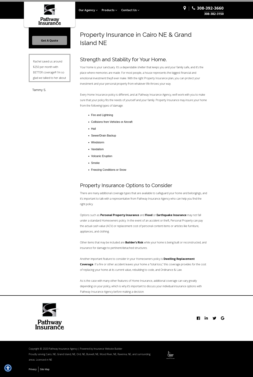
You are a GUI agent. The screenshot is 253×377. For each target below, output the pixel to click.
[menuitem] (90, 10)
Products (108, 10)
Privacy (33, 369)
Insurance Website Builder (108, 348)
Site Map (44, 369)
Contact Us (129, 10)
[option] (170, 355)
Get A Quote (49, 40)
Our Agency (87, 10)
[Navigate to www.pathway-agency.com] (185, 10)
